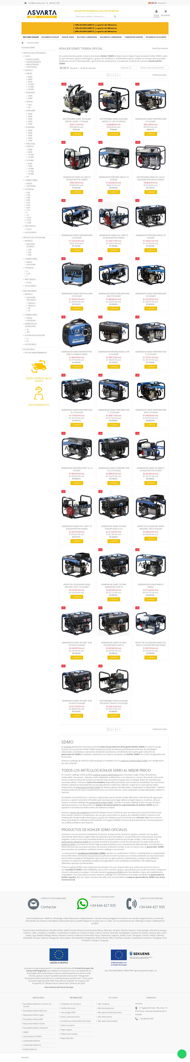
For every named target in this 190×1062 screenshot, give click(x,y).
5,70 (28, 273)
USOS (27, 56)
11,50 (28, 220)
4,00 (28, 197)
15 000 (31, 87)
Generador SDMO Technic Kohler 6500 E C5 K (113, 527)
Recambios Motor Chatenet (35, 1028)
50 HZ (28, 229)
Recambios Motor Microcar (35, 1010)
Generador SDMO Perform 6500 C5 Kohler (150, 294)
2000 (30, 96)
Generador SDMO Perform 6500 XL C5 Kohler (76, 411)
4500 (30, 116)
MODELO (29, 70)
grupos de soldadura (80, 812)
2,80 (28, 192)
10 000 (31, 84)
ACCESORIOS (30, 232)
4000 (30, 76)
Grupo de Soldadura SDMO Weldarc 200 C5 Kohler (150, 527)
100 (28, 332)
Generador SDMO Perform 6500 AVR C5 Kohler (150, 411)
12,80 (28, 222)
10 (27, 215)
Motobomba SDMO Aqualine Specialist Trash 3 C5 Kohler (114, 702)
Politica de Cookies (69, 1034)
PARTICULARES (32, 59)
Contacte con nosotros (71, 1004)
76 (27, 329)
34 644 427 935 (147, 1018)
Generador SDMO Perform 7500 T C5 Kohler (113, 411)
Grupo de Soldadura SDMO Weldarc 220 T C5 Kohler (76, 585)
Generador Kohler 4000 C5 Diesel (151, 585)
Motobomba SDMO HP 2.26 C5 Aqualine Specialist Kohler (151, 178)
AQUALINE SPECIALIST (31, 298)
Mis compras (104, 1004)
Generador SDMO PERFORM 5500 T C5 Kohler (150, 353)
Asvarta (68, 746)
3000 (30, 98)
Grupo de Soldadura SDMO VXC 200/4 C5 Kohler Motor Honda (150, 643)
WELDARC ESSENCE (30, 245)
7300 (30, 140)
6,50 (28, 207)
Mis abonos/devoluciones (110, 1012)
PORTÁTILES (31, 67)
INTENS (29, 101)
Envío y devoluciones (70, 1017)
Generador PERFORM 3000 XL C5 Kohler (114, 178)
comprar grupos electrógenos (106, 774)
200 (29, 250)
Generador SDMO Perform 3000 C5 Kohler (150, 120)
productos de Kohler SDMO (92, 853)
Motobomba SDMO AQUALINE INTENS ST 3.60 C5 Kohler (114, 120)
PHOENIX (30, 127)
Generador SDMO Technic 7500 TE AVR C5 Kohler (77, 643)
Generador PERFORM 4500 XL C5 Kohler (151, 236)
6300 (30, 138)
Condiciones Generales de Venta (76, 1021)
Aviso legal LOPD (68, 1012)
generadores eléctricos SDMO (75, 841)
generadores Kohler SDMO (88, 787)
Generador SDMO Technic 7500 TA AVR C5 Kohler (77, 702)
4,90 (28, 200)
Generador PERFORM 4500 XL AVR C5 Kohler (113, 353)
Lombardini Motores (32, 1045)
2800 (30, 130)
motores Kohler (68, 844)
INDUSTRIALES (32, 64)
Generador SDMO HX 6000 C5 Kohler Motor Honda (150, 469)
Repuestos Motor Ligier (33, 1015)
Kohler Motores (30, 1049)
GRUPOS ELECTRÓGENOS (34, 53)
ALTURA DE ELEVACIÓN (35, 335)
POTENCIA (29, 189)
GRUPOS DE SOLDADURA (34, 237)
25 (27, 341)
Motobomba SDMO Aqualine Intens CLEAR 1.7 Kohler (77, 120)
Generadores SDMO (32, 1036)
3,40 (28, 195)
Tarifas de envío (68, 1008)
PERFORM (30, 110)
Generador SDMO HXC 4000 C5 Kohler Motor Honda (113, 236)
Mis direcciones (105, 1017)
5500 (30, 119)
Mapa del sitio (67, 1038)
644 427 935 (53, 3)
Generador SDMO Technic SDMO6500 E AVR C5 (113, 585)
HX (29, 107)
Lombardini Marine (31, 1041)
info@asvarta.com (34, 3)
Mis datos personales (108, 1021)
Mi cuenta (113, 997)
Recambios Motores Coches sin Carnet (37, 1005)
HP (29, 308)
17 (27, 338)
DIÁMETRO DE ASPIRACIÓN (31, 325)
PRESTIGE (30, 144)
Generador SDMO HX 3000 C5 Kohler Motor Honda (77, 178)
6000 (30, 79)
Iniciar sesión (156, 16)
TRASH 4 (31, 305)
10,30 (28, 217)
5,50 (28, 202)
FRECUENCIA (30, 226)
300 (29, 255)
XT (29, 310)
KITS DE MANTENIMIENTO (36, 352)
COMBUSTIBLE (31, 180)
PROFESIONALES (33, 62)
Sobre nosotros (68, 1025)
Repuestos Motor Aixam (34, 1023)
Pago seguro (66, 1029)
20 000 (31, 89)
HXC (30, 105)
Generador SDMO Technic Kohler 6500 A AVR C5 (113, 643)
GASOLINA (31, 186)
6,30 (28, 205)
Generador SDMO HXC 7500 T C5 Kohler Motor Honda (77, 527)
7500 (30, 124)
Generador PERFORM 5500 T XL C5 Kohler (77, 469)
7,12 (28, 210)
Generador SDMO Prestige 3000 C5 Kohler (76, 294)
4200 (30, 135)
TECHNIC (30, 160)
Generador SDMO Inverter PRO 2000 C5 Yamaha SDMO (76, 353)
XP (27, 177)
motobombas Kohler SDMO (101, 802)
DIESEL (29, 73)
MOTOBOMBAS (30, 291)
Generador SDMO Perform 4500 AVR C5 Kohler (113, 294)
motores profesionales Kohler (134, 760)
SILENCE (30, 146)
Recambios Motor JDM (33, 1019)
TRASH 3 (31, 303)
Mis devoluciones (106, 1008)
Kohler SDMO (156, 56)
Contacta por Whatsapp (102, 897)
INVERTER (30, 92)
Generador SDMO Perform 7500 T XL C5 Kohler (113, 469)
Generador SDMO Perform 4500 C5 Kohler (76, 236)
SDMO (26, 1032)
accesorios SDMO (115, 872)
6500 (30, 82)
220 (29, 252)
